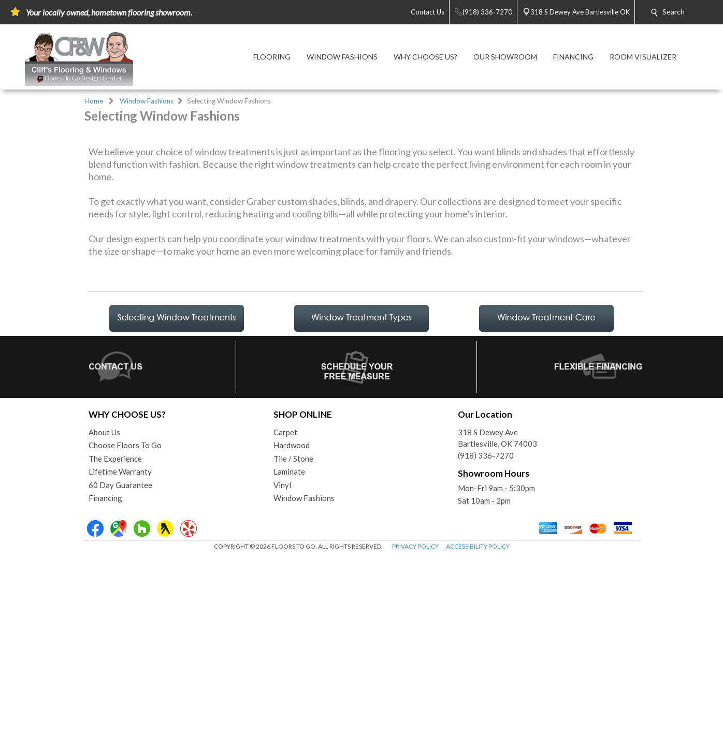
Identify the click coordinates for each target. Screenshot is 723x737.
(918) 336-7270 (486, 635)
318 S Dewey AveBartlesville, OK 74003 (497, 618)
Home (93, 101)
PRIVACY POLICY (415, 726)
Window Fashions (146, 101)
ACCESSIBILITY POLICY (478, 726)
